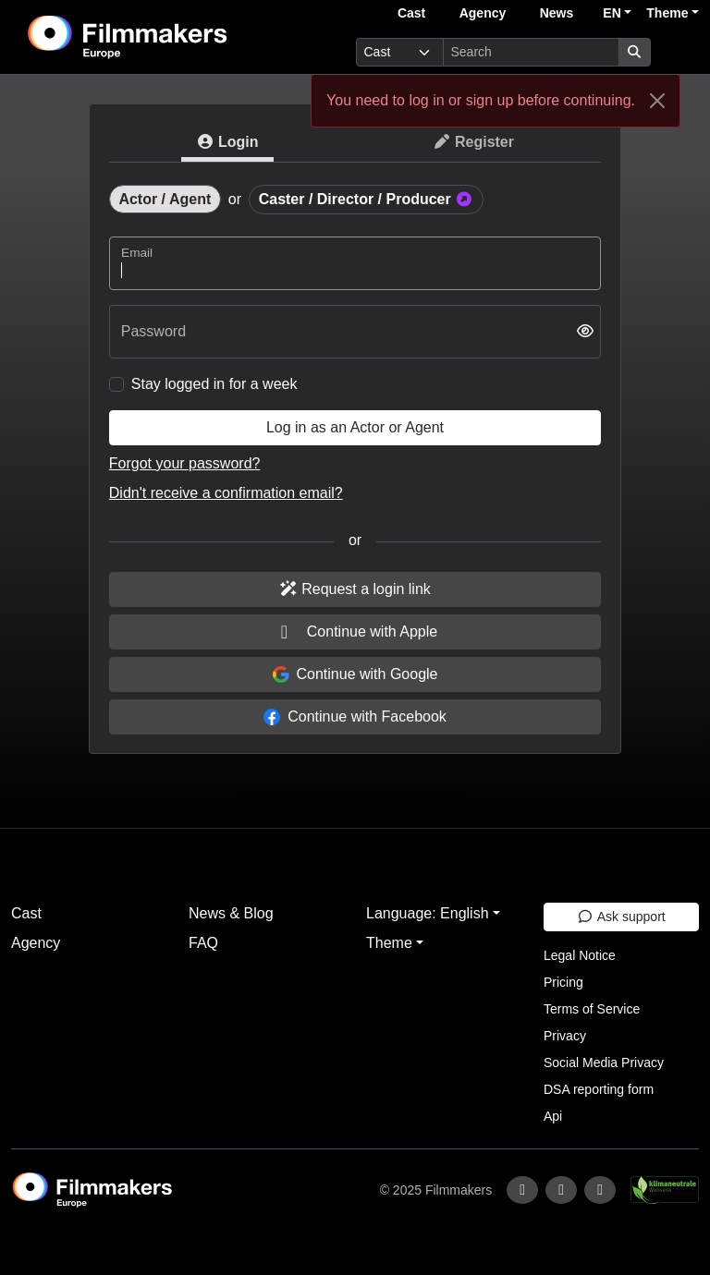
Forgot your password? (185, 463)
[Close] (657, 101)
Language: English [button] (427, 913)
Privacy (565, 1035)
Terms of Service (592, 1009)
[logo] (173, 37)
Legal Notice (580, 955)
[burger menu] (679, 52)
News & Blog (231, 913)
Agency (483, 13)
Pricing (563, 982)
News (557, 13)
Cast (411, 13)
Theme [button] (667, 13)
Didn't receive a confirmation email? (226, 493)
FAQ (203, 943)
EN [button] (611, 13)
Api (553, 1116)
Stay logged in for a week (214, 384)
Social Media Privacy (604, 1062)
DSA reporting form (599, 1089)
